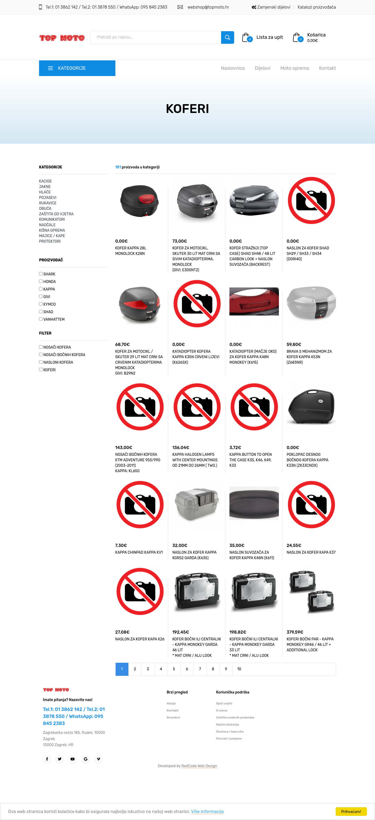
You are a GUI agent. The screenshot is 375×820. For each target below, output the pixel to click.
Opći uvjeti (224, 703)
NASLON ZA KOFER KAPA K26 (140, 639)
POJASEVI (47, 197)
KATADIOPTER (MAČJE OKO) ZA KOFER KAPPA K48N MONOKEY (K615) (253, 357)
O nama (221, 710)
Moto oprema (294, 68)
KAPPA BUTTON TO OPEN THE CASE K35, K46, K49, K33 (250, 460)
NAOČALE (47, 225)
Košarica (316, 35)
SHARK (49, 274)
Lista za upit (270, 37)
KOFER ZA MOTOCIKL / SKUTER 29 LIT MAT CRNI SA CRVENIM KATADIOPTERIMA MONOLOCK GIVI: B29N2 (139, 362)
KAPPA (49, 289)
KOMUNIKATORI (52, 219)
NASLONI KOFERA (58, 362)
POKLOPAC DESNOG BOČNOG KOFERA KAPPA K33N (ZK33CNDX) (307, 460)
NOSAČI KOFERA (57, 347)
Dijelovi (262, 68)
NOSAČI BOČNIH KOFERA (64, 355)
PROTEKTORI (50, 241)
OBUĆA (45, 208)
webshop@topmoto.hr (207, 7)
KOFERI (49, 370)
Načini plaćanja (227, 724)
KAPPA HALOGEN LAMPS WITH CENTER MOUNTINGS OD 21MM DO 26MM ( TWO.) (194, 460)
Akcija (171, 703)
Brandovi (173, 717)
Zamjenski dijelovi (273, 7)
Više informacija (208, 813)
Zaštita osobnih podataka (235, 717)
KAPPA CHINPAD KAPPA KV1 (139, 552)
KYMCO (49, 304)
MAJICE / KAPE (52, 236)
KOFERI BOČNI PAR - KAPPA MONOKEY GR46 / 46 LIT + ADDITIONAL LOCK (310, 644)
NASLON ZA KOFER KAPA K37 (311, 552)
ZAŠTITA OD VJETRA (56, 214)
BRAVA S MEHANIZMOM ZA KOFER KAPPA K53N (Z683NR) (309, 357)
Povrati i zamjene (229, 738)
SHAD (48, 312)
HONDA (49, 282)
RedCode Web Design (199, 766)
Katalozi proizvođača (317, 7)
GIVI (46, 297)
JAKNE (45, 187)
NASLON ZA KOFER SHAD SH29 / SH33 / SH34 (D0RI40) (308, 253)
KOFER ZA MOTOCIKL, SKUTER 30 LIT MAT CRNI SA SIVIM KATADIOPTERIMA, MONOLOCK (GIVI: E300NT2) (196, 259)
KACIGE (45, 181)
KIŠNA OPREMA (52, 230)
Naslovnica (233, 68)
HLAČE (45, 192)
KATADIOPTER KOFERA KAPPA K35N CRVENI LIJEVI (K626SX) (196, 357)
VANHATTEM (54, 319)
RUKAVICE (48, 203)
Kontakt (327, 68)
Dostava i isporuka (230, 731)
